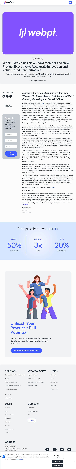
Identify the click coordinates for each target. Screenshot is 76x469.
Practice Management (11, 389)
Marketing (53, 385)
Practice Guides (9, 415)
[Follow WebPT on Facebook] (69, 450)
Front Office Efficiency (11, 382)
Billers (52, 378)
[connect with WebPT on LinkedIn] (47, 450)
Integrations (8, 394)
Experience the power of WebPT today (26, 350)
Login (32, 420)
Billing (7, 378)
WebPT (43, 103)
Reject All (57, 461)
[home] (9, 2)
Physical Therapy (32, 375)
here (53, 187)
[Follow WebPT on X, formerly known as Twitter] (55, 450)
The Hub (7, 407)
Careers (30, 415)
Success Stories (9, 429)
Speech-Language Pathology (36, 382)
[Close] (74, 460)
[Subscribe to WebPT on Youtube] (62, 450)
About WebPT (32, 407)
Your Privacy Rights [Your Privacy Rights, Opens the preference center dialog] (57, 456)
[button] (70, 2)
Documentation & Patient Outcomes (15, 375)
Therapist (53, 375)
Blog (6, 411)
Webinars (7, 422)
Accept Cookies (57, 465)
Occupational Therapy (34, 378)
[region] (38, 460)
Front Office (54, 382)
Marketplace (8, 398)
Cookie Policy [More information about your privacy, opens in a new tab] (19, 459)
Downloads (8, 418)
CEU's (6, 432)
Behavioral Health (33, 385)
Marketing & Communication (13, 385)
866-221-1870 (12, 445)
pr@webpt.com (12, 450)
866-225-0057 (11, 447)
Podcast (7, 425)
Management (54, 389)
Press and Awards (33, 411)
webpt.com (25, 204)
